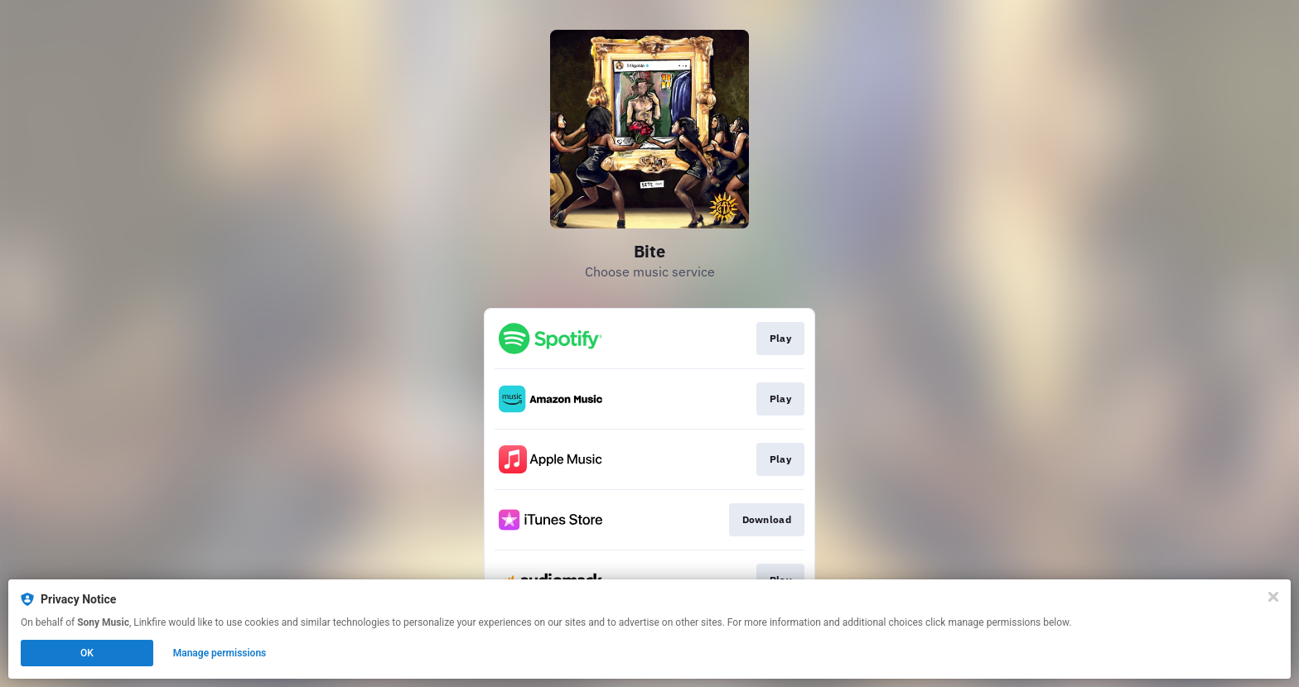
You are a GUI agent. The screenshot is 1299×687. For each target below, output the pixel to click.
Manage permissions (220, 653)
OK (87, 653)
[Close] (1273, 597)
